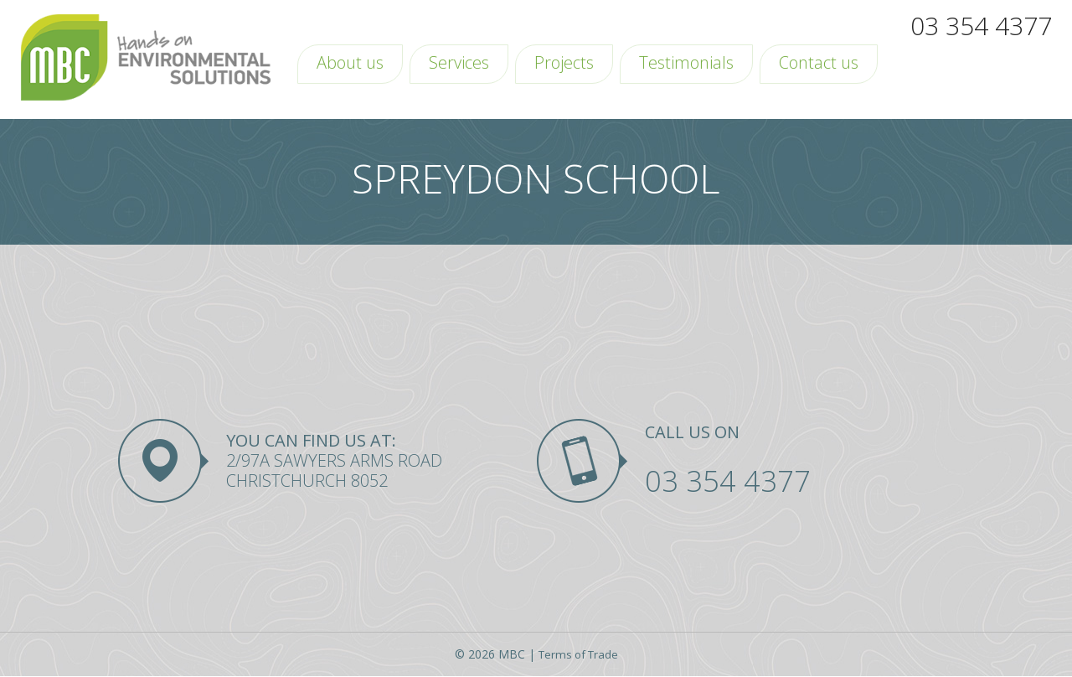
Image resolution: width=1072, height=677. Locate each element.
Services (459, 62)
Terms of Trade (578, 656)
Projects (564, 62)
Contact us (818, 62)
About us (350, 62)
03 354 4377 (981, 25)
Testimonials (686, 62)
